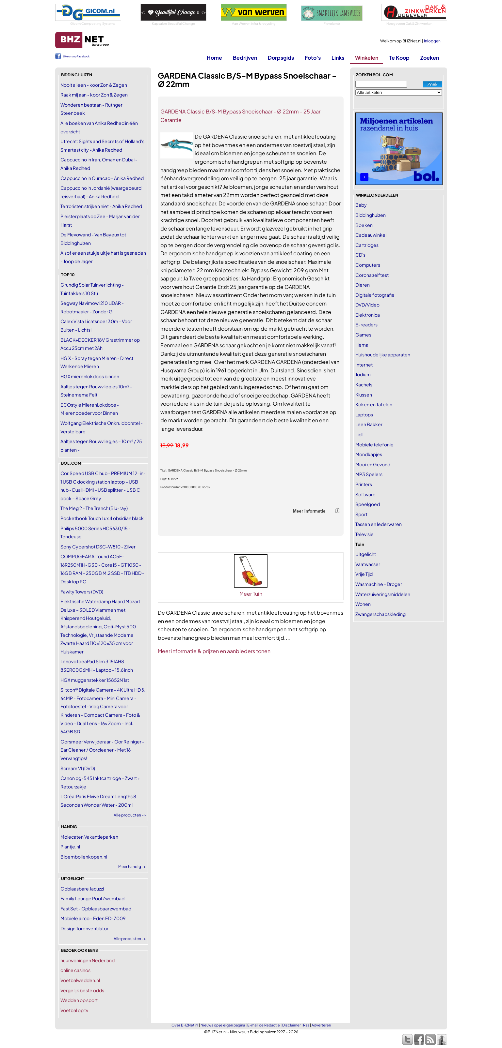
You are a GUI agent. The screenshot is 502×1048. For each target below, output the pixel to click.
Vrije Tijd (364, 574)
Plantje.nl (70, 846)
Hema (361, 345)
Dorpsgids (281, 57)
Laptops (364, 414)
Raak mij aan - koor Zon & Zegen (94, 94)
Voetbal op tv (74, 1010)
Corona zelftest (372, 275)
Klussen (363, 394)
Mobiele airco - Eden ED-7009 (92, 918)
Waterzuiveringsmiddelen (382, 594)
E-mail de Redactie (263, 1025)
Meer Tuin (250, 593)
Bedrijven (245, 57)
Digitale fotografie (375, 295)
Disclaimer (291, 1025)
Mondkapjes (368, 454)
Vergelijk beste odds (82, 990)
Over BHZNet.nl (184, 1025)
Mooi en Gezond (372, 464)
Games (363, 334)
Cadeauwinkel (370, 235)
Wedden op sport (79, 1000)
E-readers (366, 324)
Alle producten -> (130, 815)
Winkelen (366, 57)
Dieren (362, 285)
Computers (367, 265)
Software (365, 494)
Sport (361, 514)
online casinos (75, 970)
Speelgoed (367, 504)
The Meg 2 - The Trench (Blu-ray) (94, 508)
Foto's (313, 57)
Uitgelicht (365, 554)
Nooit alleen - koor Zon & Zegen (93, 85)
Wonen (363, 604)
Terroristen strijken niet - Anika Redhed (101, 206)
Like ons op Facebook (76, 56)
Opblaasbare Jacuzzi (82, 888)
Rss (306, 1025)
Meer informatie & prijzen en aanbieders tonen (214, 651)
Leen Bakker (368, 424)
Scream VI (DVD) (77, 768)
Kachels (363, 384)
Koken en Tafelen (373, 404)
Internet (364, 364)
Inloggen (432, 40)
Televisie (364, 534)
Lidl (359, 434)
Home (214, 57)
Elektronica (367, 315)
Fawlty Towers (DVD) (81, 591)
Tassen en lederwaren (378, 524)
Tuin (359, 544)
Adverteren (321, 1025)
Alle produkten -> (130, 938)
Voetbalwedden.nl (80, 980)
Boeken (364, 225)
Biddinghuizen (370, 215)
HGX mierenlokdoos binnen (89, 376)
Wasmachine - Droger (378, 584)
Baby (361, 205)
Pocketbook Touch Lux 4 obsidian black (102, 518)
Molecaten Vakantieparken (89, 837)
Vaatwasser (367, 564)
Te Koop (399, 57)
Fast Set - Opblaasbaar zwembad (95, 908)
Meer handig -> (132, 866)
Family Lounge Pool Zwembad (92, 898)
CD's (360, 255)
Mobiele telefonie (374, 444)
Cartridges (367, 245)
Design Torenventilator (84, 928)
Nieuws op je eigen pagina (223, 1025)
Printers (363, 484)
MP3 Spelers (368, 474)
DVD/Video (367, 304)
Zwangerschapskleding (380, 614)
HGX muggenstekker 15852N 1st (94, 680)
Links (338, 57)
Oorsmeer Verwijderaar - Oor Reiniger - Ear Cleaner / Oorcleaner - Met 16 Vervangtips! (102, 750)
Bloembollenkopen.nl (83, 857)
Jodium (363, 374)
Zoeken (429, 57)
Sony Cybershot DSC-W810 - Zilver (98, 546)
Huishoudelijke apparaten (382, 354)
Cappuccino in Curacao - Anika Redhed (102, 178)
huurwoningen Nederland (87, 960)
